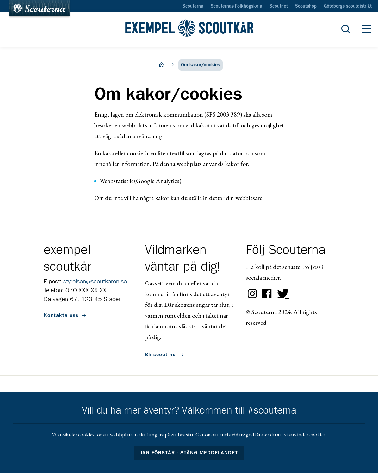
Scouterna (193, 6)
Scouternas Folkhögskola (236, 6)
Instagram (252, 294)
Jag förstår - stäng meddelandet (189, 452)
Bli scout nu (160, 354)
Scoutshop (306, 6)
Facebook (267, 294)
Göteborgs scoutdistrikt (348, 6)
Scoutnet (279, 6)
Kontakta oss (61, 315)
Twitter (281, 294)
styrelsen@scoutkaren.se (95, 281)
